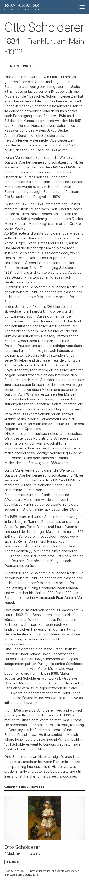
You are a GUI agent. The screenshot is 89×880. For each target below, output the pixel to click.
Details (14, 862)
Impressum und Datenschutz (21, 874)
